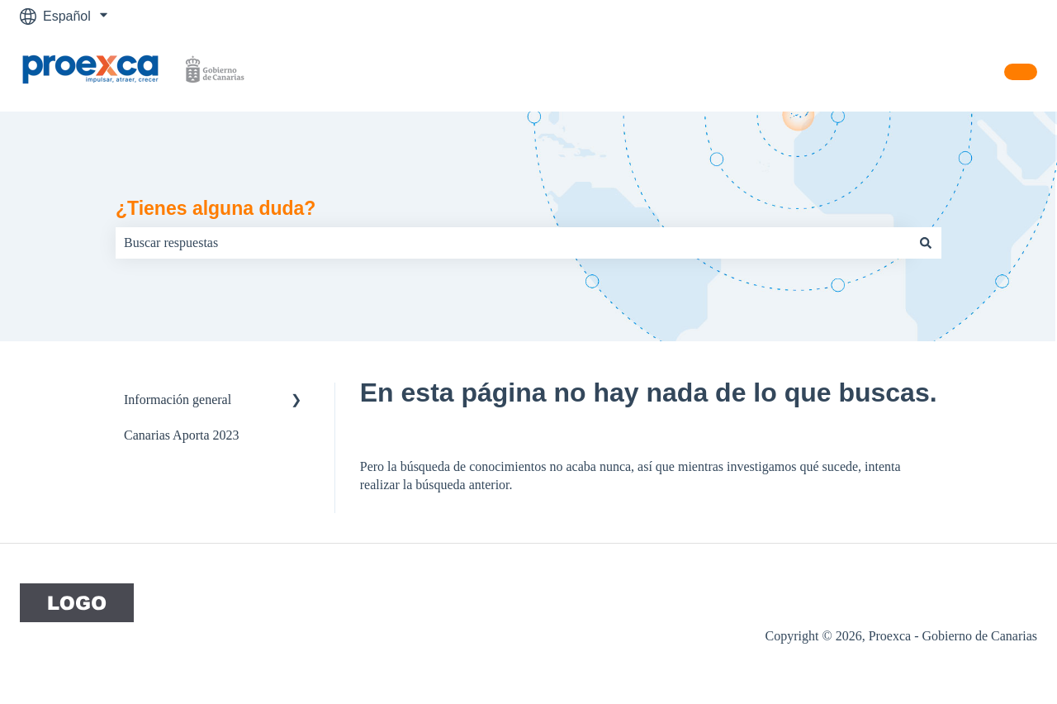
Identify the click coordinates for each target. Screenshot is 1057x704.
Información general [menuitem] (177, 399)
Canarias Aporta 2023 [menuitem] (181, 435)
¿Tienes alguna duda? (215, 208)
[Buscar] (925, 243)
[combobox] (513, 243)
